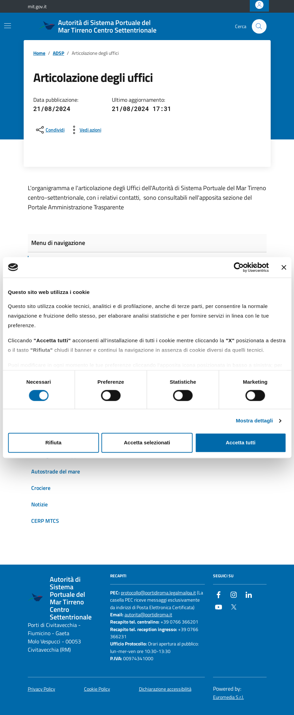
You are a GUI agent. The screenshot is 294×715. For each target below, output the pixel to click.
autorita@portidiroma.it (148, 614)
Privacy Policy (41, 689)
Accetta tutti (241, 442)
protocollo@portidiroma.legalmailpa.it (158, 592)
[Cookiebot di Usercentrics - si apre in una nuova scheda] (239, 267)
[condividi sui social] (49, 129)
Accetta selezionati (147, 442)
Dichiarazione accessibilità (165, 689)
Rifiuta (53, 442)
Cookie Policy (97, 689)
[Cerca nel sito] (259, 26)
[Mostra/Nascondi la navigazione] (7, 26)
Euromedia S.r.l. (228, 697)
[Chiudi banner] (283, 267)
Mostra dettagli (254, 421)
